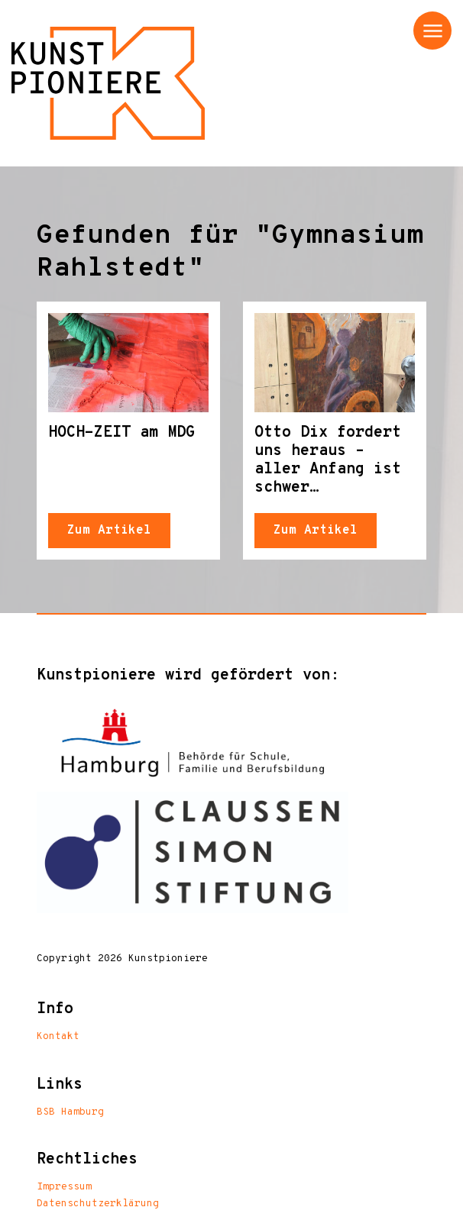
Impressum (64, 1187)
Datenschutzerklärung (98, 1204)
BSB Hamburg (70, 1112)
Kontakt (58, 1037)
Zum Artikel (109, 530)
